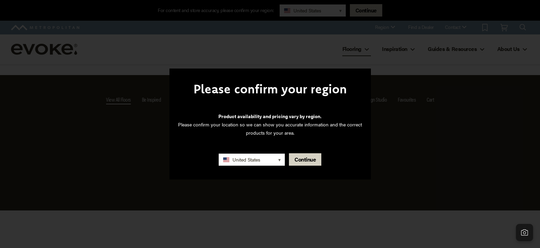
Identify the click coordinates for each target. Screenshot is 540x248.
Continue (305, 159)
